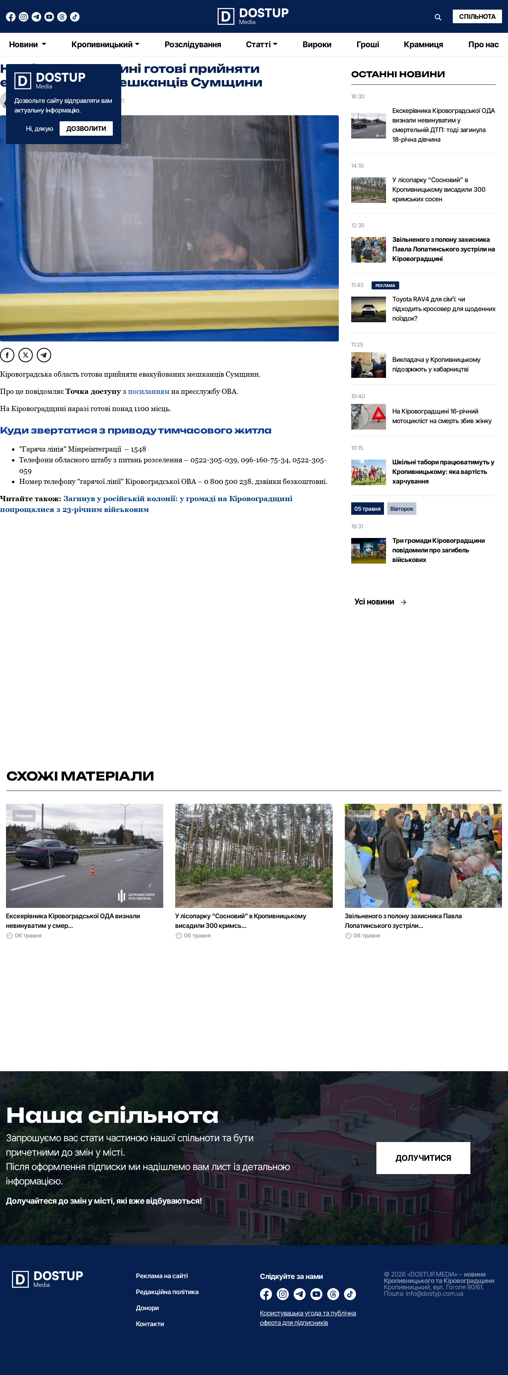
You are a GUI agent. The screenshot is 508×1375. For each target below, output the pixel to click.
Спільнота (477, 16)
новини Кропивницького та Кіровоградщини (439, 1277)
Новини (24, 44)
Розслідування (193, 44)
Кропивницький (102, 44)
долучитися (423, 1158)
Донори (147, 1308)
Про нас (483, 44)
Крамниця (423, 44)
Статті (258, 44)
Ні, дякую (39, 128)
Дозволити (86, 128)
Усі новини (374, 601)
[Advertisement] (423, 685)
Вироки (317, 44)
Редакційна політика (167, 1292)
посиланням (149, 391)
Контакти (150, 1324)
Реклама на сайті (162, 1276)
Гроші (368, 44)
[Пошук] (438, 16)
